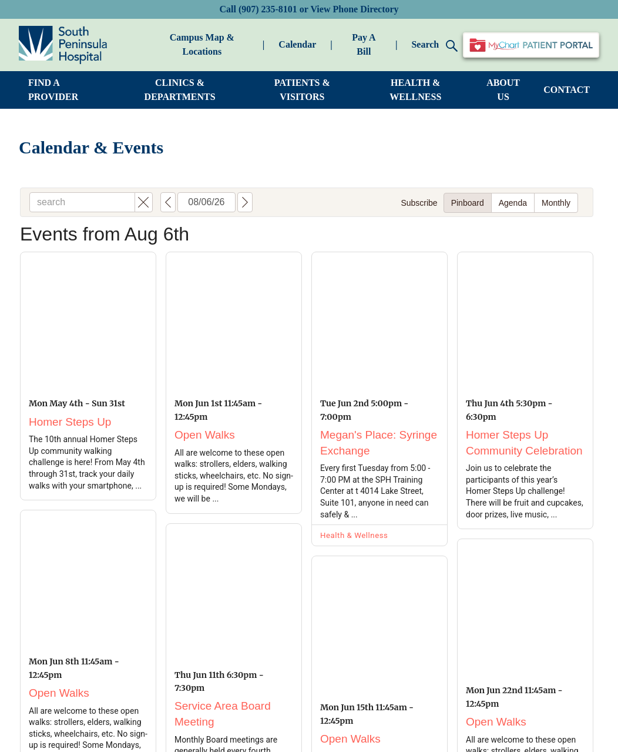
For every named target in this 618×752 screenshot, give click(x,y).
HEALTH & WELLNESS (415, 90)
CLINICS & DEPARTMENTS (180, 90)
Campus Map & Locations (202, 44)
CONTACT (566, 90)
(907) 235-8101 (268, 9)
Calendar (297, 44)
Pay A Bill (363, 44)
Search (434, 45)
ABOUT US (503, 90)
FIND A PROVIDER (53, 90)
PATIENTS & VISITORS (302, 90)
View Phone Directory (354, 9)
